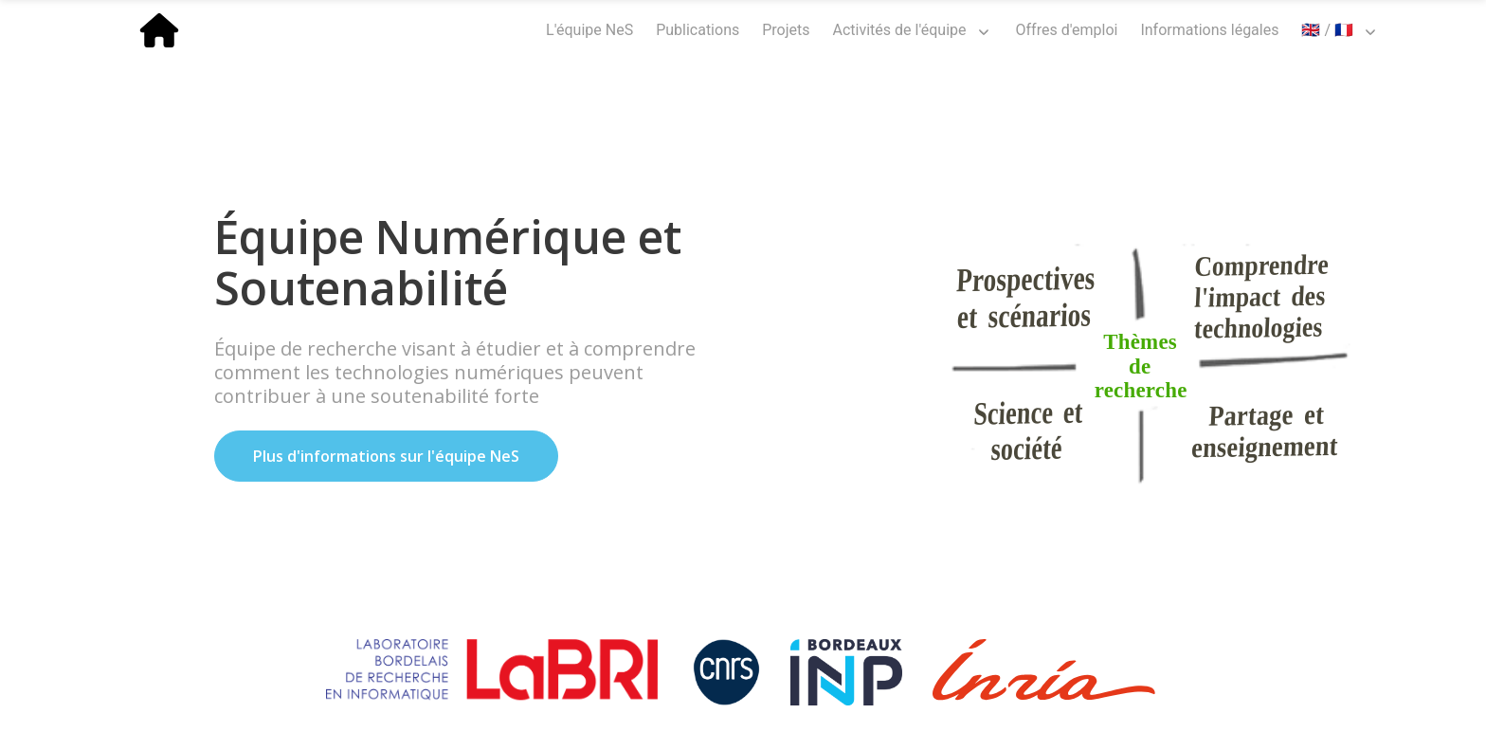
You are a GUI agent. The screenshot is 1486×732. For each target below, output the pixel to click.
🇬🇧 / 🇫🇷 (1327, 30)
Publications (697, 30)
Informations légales (1209, 30)
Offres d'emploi (1067, 30)
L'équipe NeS (589, 30)
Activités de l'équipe (900, 30)
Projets (785, 30)
